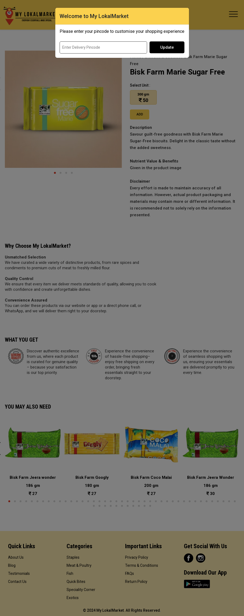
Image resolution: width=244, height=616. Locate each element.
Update (167, 47)
